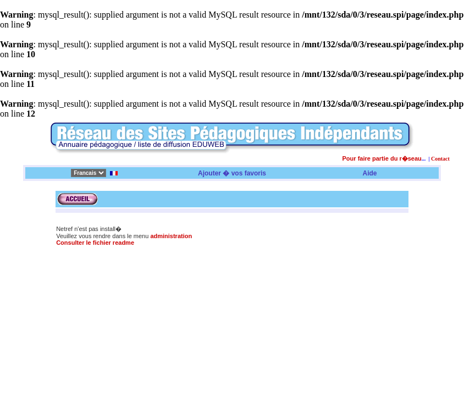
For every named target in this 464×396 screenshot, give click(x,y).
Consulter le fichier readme (95, 242)
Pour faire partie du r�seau (382, 158)
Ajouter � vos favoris (232, 173)
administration (171, 236)
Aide (370, 173)
